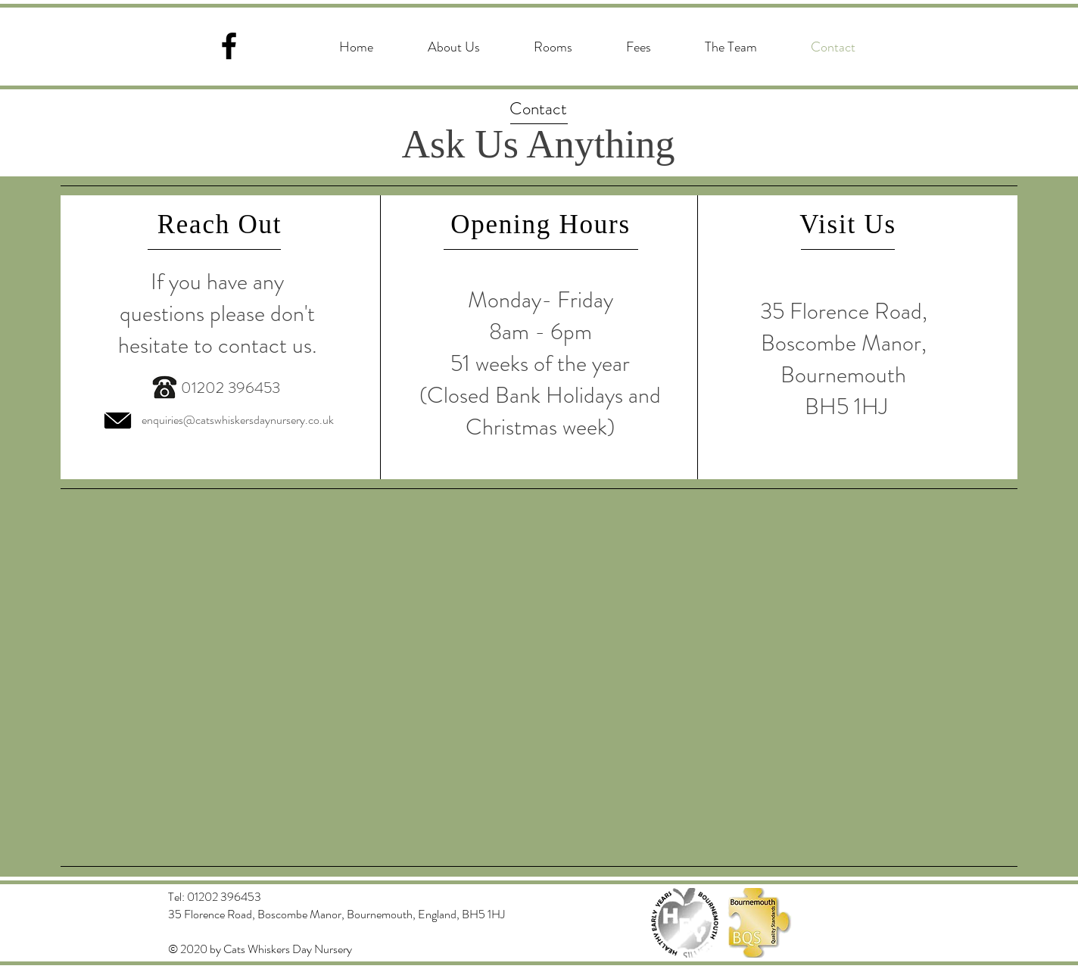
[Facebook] (229, 46)
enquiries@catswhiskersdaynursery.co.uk (238, 419)
